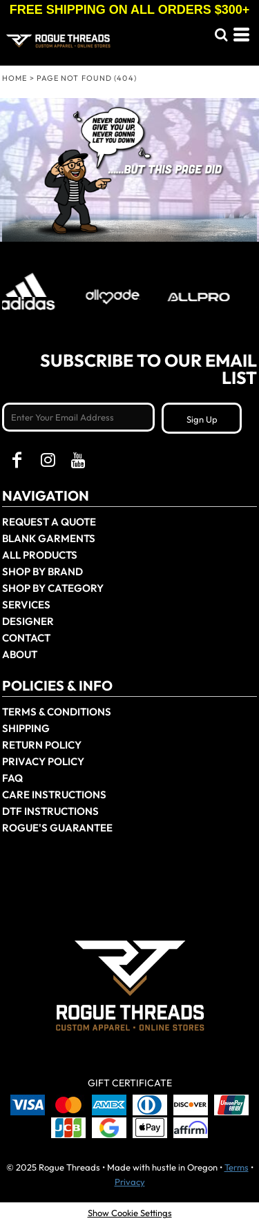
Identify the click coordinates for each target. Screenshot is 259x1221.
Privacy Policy (43, 761)
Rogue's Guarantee (57, 827)
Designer (28, 621)
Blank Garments (48, 538)
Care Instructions (54, 794)
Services (26, 604)
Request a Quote (49, 521)
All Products (39, 554)
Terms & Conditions (56, 711)
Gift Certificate (130, 1083)
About (19, 654)
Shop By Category (53, 588)
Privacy (130, 1181)
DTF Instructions (50, 811)
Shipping (26, 728)
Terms (236, 1167)
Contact (26, 637)
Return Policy (41, 744)
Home (14, 78)
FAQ (12, 778)
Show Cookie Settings (130, 1212)
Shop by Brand (42, 571)
